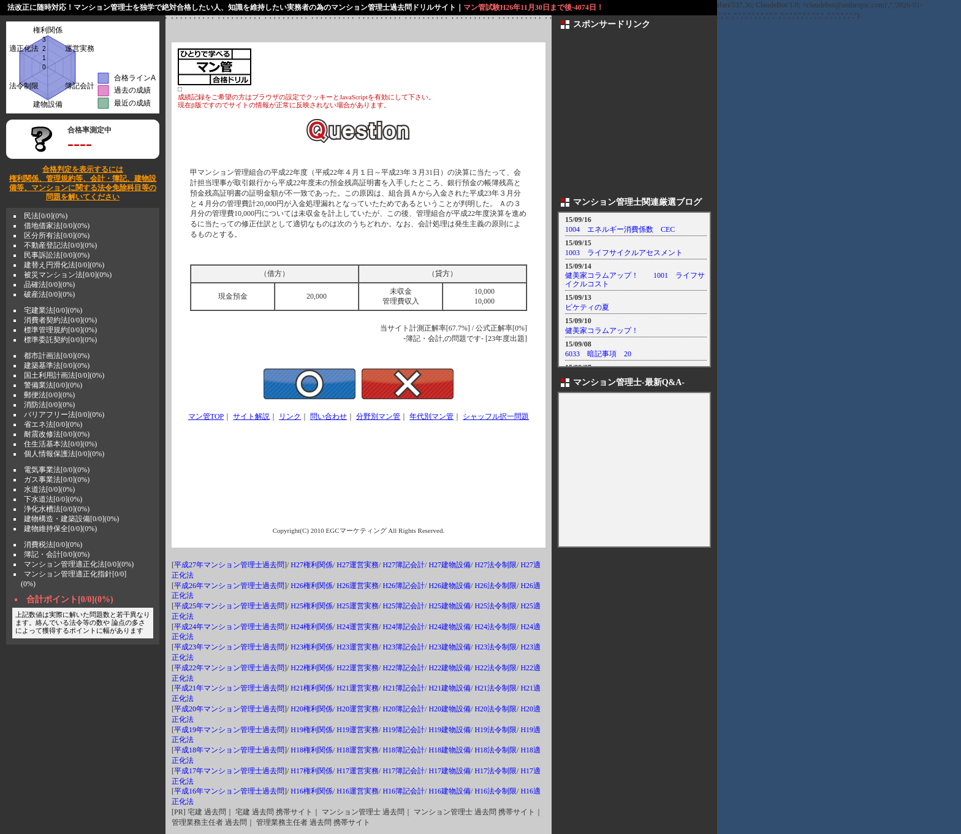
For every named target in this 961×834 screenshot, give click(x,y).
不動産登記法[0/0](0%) (60, 245)
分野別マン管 (378, 416)
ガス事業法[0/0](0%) (56, 479)
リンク (290, 416)
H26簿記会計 (403, 585)
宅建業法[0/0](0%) (53, 310)
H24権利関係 (312, 626)
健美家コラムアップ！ (602, 330)
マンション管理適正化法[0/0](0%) (79, 564)
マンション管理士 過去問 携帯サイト (474, 812)
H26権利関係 (312, 585)
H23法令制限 (495, 647)
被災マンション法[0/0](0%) (68, 274)
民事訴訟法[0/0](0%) (56, 255)
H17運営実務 (357, 771)
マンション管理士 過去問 (363, 812)
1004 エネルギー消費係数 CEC (620, 229)
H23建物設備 (449, 647)
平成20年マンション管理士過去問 (229, 709)
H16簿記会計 (403, 791)
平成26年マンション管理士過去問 (229, 585)
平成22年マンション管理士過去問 (229, 668)
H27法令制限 (495, 564)
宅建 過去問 (207, 812)
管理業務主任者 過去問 (209, 822)
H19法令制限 (495, 729)
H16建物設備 (449, 791)
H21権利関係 (312, 688)
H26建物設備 (449, 585)
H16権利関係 (312, 791)
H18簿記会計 (403, 750)
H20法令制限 (495, 709)
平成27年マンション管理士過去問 (229, 564)
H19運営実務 (357, 729)
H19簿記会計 (403, 729)
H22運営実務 (357, 668)
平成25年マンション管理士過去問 (229, 606)
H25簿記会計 (403, 606)
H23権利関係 (312, 647)
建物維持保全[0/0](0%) (60, 528)
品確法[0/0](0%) (49, 284)
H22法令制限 (495, 668)
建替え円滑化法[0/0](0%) (64, 265)
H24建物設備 (449, 626)
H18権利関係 (312, 750)
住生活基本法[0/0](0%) (60, 444)
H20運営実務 (357, 709)
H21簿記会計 (403, 688)
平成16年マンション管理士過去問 (229, 791)
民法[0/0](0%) (45, 216)
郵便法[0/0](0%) (49, 395)
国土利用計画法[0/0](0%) (64, 375)
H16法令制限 (495, 791)
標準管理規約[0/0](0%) (60, 330)
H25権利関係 (312, 606)
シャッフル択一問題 (496, 416)
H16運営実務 (357, 791)
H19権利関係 (312, 729)
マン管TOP (206, 416)
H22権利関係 (312, 668)
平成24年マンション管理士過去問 (229, 626)
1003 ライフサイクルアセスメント (624, 252)
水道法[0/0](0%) (49, 489)
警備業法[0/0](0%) (53, 385)
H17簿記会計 (403, 771)
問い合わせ (328, 416)
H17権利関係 (312, 771)
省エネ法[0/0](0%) (53, 424)
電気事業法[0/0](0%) (56, 469)
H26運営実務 (357, 585)
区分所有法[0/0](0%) (56, 235)
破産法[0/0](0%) (49, 294)
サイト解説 (251, 416)
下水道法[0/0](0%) (53, 499)
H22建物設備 (449, 668)
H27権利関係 (312, 564)
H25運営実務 (357, 606)
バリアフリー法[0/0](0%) (64, 414)
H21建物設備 (449, 688)
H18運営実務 (357, 750)
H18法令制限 (495, 750)
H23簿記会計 (403, 647)
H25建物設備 (449, 606)
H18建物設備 (449, 750)
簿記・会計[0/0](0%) (56, 554)
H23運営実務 (357, 647)
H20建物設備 (449, 709)
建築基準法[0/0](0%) (56, 365)
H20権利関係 (312, 709)
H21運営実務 (357, 688)
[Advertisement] (396, 66)
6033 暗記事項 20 (598, 354)
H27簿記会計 (403, 564)
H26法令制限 (495, 585)
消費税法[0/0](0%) (53, 544)
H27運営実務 (357, 564)
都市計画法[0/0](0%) (56, 355)
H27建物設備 (449, 564)
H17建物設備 (449, 771)
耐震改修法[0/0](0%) (56, 434)
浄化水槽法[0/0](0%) (56, 509)
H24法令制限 (495, 626)
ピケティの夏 (587, 307)
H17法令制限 (495, 771)
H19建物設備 (449, 729)
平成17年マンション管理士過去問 (229, 771)
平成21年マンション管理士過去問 (229, 688)
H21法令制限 (495, 688)
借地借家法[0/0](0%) (56, 225)
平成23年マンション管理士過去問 (229, 647)
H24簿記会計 (403, 626)
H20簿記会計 (403, 709)
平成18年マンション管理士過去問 (229, 750)
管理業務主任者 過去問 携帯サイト (313, 822)
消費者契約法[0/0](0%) (60, 320)
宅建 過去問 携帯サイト (274, 812)
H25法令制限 (495, 606)
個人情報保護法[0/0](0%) (64, 454)
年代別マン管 (431, 416)
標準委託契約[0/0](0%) (60, 339)
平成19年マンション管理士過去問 (229, 729)
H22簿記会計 (403, 668)
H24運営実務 (357, 626)
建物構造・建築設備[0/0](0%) (71, 519)
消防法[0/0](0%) (49, 404)
